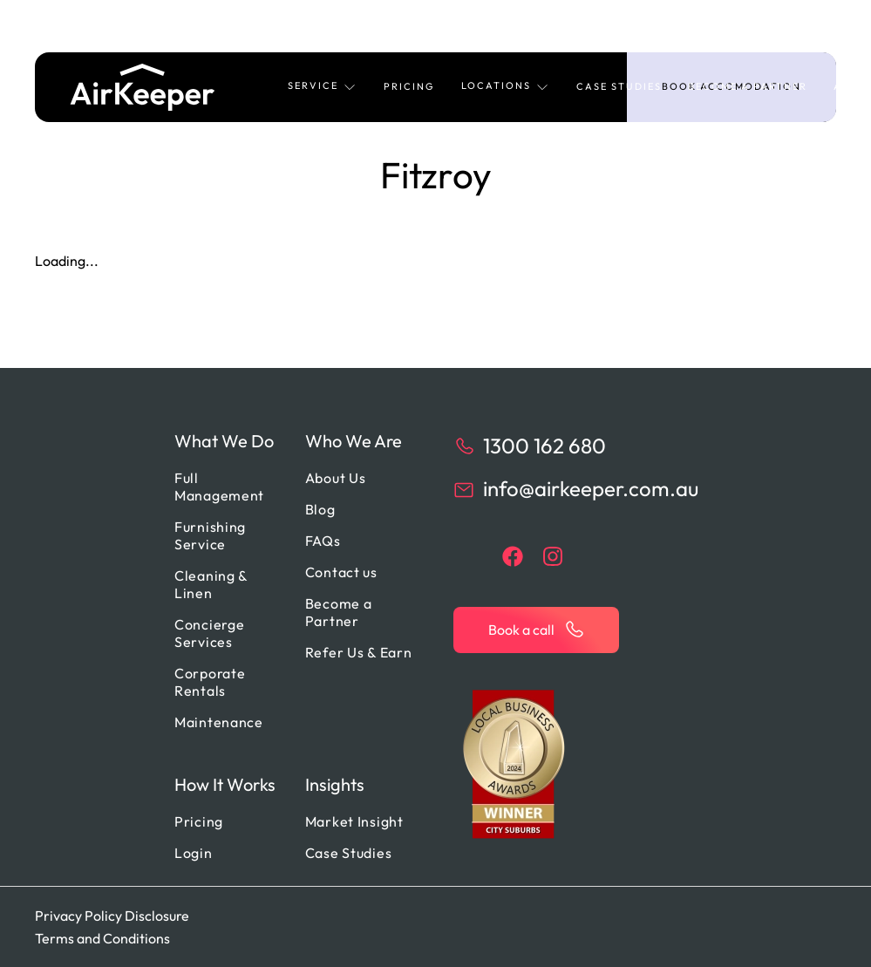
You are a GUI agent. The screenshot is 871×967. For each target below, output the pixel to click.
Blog (320, 509)
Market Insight (354, 821)
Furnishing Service (210, 535)
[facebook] (512, 556)
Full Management (219, 486)
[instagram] (552, 556)
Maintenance (218, 722)
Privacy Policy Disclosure (112, 915)
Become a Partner (747, 86)
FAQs (323, 540)
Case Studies (619, 86)
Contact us (341, 572)
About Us (335, 478)
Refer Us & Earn (358, 652)
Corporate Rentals (209, 681)
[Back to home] (142, 87)
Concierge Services (209, 633)
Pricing (409, 86)
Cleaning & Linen (211, 584)
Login (193, 852)
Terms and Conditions (102, 938)
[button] (322, 87)
